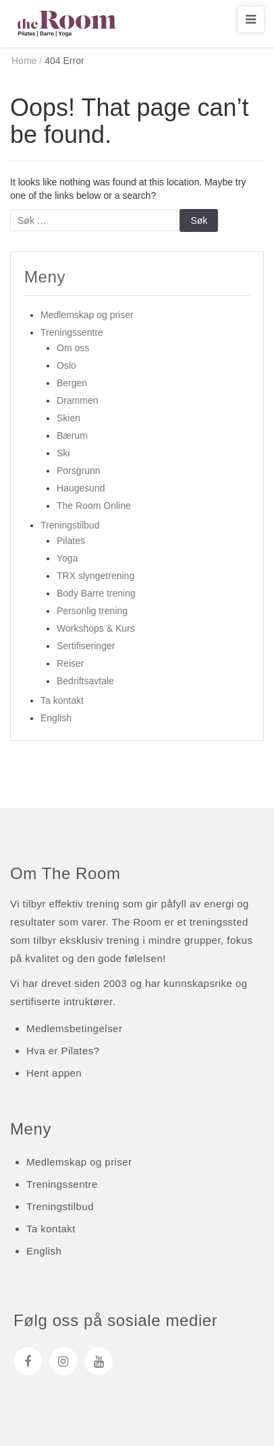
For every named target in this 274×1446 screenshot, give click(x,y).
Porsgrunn (79, 470)
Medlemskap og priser (87, 314)
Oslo (66, 365)
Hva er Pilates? (62, 1050)
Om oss (73, 347)
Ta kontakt (62, 700)
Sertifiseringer (86, 645)
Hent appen (54, 1073)
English (56, 718)
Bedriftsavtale (85, 680)
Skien (68, 418)
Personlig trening (92, 610)
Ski (63, 453)
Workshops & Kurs (96, 628)
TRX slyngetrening (95, 575)
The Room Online (94, 505)
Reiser (70, 663)
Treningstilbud (69, 525)
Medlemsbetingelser (74, 1028)
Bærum (72, 435)
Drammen (77, 400)
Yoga (67, 558)
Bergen (72, 383)
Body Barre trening (96, 593)
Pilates (71, 540)
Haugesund (81, 488)
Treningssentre (71, 332)
